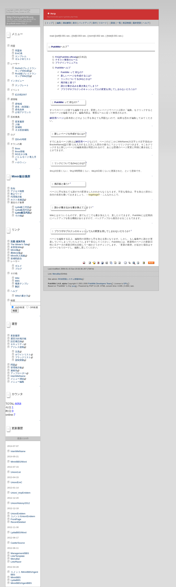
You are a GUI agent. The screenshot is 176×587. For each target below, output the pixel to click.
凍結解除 (67, 23)
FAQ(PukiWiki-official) (66, 57)
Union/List (16, 472)
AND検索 (20, 307)
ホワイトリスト (24, 354)
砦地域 (18, 103)
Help (53, 13)
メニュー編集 (17, 381)
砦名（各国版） (23, 106)
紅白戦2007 (21, 94)
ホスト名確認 (18, 199)
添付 (95, 23)
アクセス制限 (17, 191)
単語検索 (127, 23)
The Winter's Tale (20, 244)
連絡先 (15, 370)
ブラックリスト (24, 357)
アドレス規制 (18, 347)
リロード (103, 23)
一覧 (119, 23)
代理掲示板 (16, 196)
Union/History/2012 (20, 503)
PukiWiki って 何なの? (72, 72)
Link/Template (17, 556)
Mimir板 (15, 250)
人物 (17, 124)
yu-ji (74, 286)
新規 (113, 23)
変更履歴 (19, 121)
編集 (59, 23)
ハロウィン (20, 162)
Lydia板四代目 (23, 210)
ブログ (18, 268)
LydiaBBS (15, 580)
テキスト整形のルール (66, 59)
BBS (17, 281)
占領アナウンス (23, 112)
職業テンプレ (22, 283)
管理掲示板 (17, 367)
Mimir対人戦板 (19, 255)
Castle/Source (18, 543)
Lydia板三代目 (23, 207)
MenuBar (15, 559)
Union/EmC (16, 482)
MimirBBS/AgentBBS (21, 583)
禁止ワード (16, 194)
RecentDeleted (18, 522)
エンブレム (20, 56)
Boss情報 (20, 151)
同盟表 (18, 50)
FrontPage (16, 519)
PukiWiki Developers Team (100, 283)
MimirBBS (16, 577)
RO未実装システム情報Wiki (71, 279)
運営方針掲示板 (18, 338)
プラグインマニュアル (66, 62)
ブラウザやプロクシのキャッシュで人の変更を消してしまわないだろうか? (98, 89)
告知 (13, 188)
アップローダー (19, 373)
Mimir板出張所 (21, 176)
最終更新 (137, 23)
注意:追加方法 (18, 241)
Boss (17, 148)
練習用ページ (57, 118)
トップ (50, 23)
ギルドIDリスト (23, 59)
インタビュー (17, 80)
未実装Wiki (17, 247)
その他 (19, 215)
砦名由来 (19, 109)
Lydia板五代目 (23, 212)
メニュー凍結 (18, 379)
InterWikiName (18, 376)
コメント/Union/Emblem (23, 516)
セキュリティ (18, 344)
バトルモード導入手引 (25, 158)
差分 (75, 23)
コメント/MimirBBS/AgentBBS (24, 573)
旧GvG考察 (21, 139)
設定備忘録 (17, 341)
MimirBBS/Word (19, 461)
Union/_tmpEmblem (20, 492)
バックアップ (84, 23)
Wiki (17, 278)
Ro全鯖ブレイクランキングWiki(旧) (25, 74)
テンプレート (22, 85)
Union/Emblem (18, 513)
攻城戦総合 (16, 258)
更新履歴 (15, 335)
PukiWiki (55, 46)
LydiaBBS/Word (18, 532)
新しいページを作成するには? (76, 75)
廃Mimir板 (17, 253)
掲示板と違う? (68, 82)
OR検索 (34, 307)
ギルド (18, 266)
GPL (126, 283)
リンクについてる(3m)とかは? (76, 79)
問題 (14, 364)
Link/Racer (16, 561)
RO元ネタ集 (21, 154)
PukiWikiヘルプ (62, 67)
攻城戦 (18, 127)
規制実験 (20, 360)
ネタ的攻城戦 (22, 130)
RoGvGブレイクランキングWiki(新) (25, 69)
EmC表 (18, 53)
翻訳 (17, 286)
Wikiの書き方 (22, 295)
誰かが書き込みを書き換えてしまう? (79, 86)
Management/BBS (20, 553)
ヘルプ (146, 23)
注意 (18, 351)
